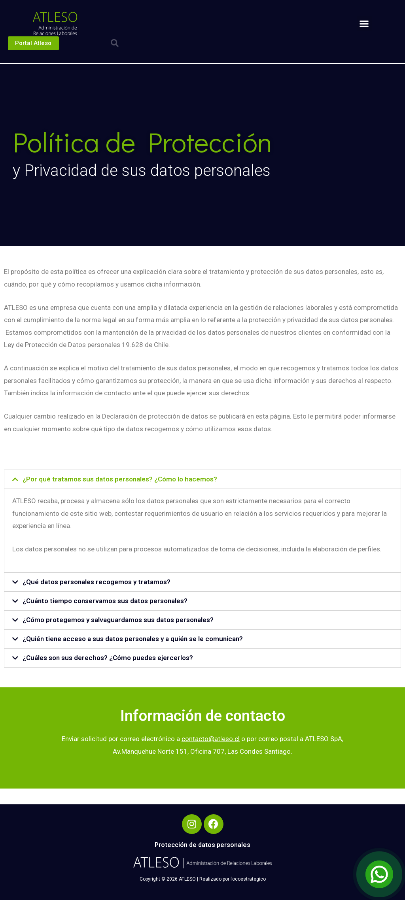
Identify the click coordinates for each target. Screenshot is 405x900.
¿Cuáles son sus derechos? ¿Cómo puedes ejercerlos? (108, 658)
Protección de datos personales (202, 845)
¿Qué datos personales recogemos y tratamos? (96, 582)
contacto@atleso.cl (211, 739)
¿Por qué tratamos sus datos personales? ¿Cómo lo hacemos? (120, 479)
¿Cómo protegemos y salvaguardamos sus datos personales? (118, 620)
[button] (364, 23)
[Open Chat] (379, 874)
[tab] (202, 479)
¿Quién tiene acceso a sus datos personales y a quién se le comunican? (133, 639)
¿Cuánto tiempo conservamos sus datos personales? (105, 601)
